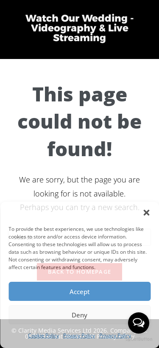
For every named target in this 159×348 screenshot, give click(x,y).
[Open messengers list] (138, 323)
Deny (79, 315)
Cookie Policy (43, 335)
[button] (146, 212)
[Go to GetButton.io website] (138, 339)
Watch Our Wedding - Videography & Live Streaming (79, 28)
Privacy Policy (79, 335)
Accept (80, 291)
